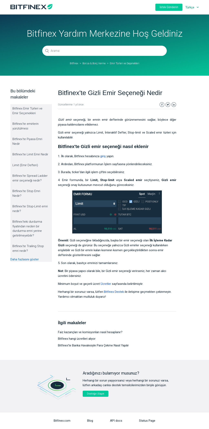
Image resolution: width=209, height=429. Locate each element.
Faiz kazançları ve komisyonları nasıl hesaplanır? (90, 332)
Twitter (167, 104)
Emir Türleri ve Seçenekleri (124, 63)
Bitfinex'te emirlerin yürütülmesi (25, 126)
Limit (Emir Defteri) (25, 165)
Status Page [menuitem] (147, 420)
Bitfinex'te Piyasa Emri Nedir (27, 141)
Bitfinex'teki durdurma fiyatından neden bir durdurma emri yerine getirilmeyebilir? (27, 228)
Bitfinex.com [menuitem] (62, 420)
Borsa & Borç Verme (94, 63)
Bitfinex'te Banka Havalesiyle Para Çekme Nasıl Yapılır (93, 345)
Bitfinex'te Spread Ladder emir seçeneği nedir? (30, 178)
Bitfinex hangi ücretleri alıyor (77, 339)
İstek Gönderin (169, 7)
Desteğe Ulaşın (95, 393)
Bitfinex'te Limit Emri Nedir (30, 154)
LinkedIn (173, 104)
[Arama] (104, 51)
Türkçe (190, 7)
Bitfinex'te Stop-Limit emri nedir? (30, 209)
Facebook (162, 104)
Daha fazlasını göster (24, 259)
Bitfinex (74, 63)
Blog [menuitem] (90, 420)
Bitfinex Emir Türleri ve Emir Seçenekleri (27, 111)
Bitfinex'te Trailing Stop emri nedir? (28, 248)
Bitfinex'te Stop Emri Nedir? (26, 193)
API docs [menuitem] (116, 420)
